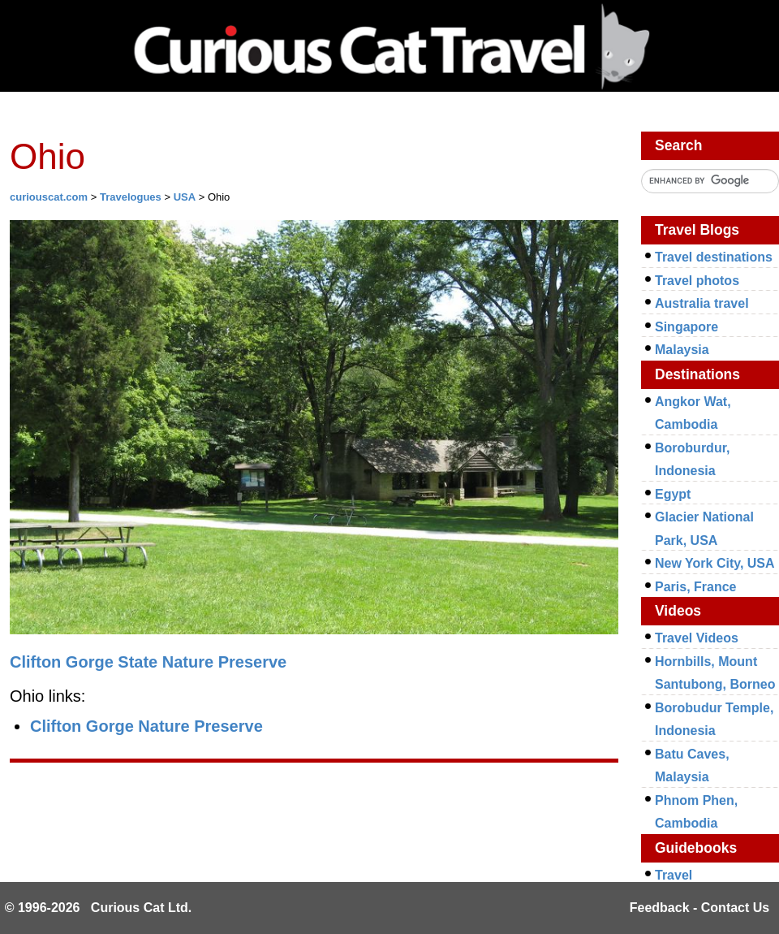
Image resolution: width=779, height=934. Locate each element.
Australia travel (702, 303)
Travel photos (697, 281)
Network (53, 112)
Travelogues (130, 197)
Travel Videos (696, 638)
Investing (164, 112)
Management (392, 112)
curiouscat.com (49, 197)
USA (185, 197)
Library (271, 112)
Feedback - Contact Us (699, 908)
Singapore (686, 327)
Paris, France (696, 587)
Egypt (673, 494)
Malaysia (682, 350)
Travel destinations (714, 257)
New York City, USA (715, 563)
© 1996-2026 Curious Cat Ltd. (98, 908)
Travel (508, 112)
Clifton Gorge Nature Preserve (146, 726)
